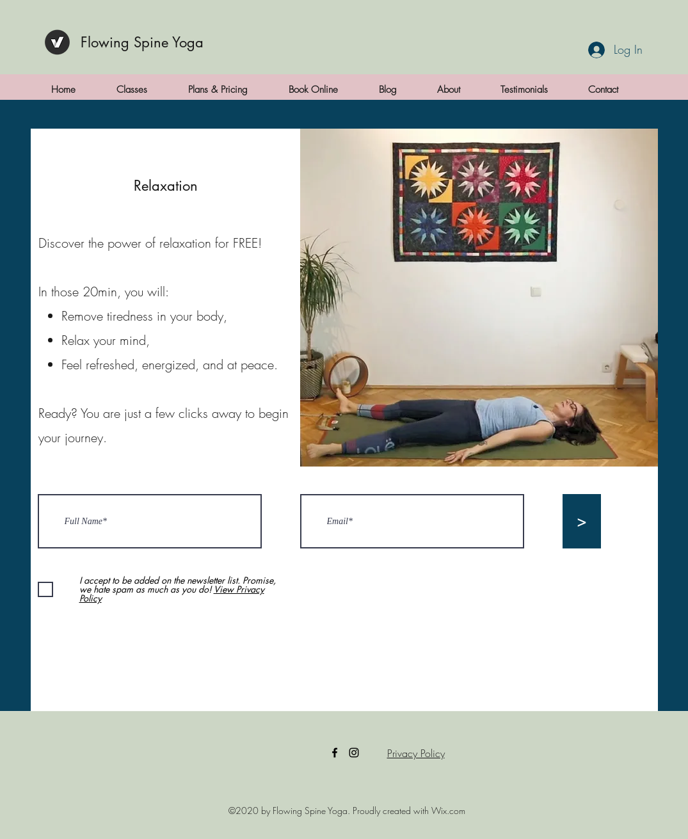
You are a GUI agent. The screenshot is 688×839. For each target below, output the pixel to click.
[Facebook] (334, 752)
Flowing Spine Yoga (142, 42)
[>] (582, 521)
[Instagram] (354, 752)
